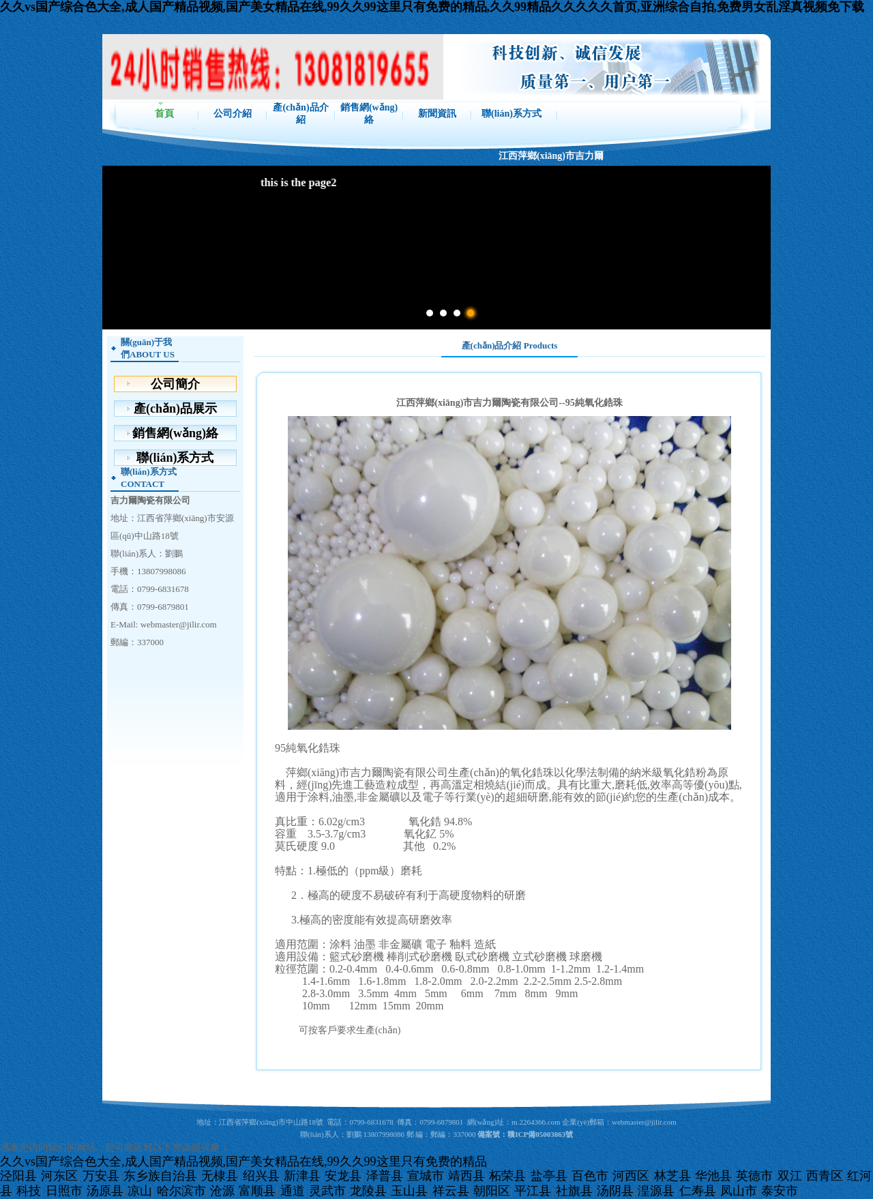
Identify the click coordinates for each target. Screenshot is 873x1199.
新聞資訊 (437, 113)
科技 (28, 1191)
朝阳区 (491, 1191)
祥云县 (450, 1191)
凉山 (140, 1191)
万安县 (101, 1176)
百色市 (590, 1176)
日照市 (64, 1191)
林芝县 (672, 1176)
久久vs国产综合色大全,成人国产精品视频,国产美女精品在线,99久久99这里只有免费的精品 (243, 1161)
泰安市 (779, 1191)
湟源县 (656, 1191)
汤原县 (105, 1191)
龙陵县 (368, 1191)
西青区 (824, 1176)
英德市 (754, 1176)
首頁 (164, 113)
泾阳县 (18, 1176)
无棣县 (219, 1176)
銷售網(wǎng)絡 (369, 113)
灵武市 (327, 1191)
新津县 (302, 1176)
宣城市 (425, 1176)
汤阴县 (615, 1191)
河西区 (630, 1176)
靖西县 (466, 1176)
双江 (790, 1176)
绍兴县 (261, 1176)
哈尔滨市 (181, 1191)
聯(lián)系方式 (512, 113)
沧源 (222, 1191)
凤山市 (738, 1191)
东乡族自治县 (160, 1176)
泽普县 (384, 1176)
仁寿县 (697, 1191)
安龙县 (343, 1176)
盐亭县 (549, 1176)
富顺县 (257, 1191)
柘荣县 (507, 1176)
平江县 (532, 1191)
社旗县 (574, 1191)
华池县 (713, 1176)
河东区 (59, 1176)
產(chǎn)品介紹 (300, 113)
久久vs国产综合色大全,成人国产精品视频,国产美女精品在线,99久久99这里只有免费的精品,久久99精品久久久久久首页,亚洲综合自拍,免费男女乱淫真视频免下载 (432, 7)
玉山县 (409, 1191)
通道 (292, 1191)
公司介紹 (232, 113)
